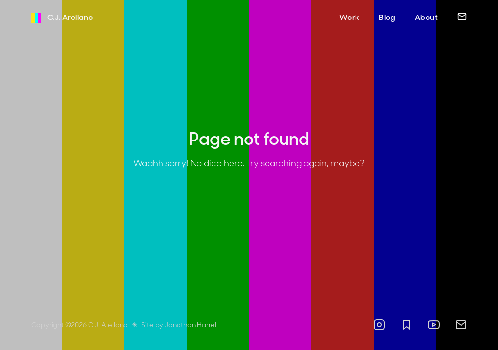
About (426, 17)
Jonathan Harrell (191, 324)
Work (349, 17)
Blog (387, 17)
